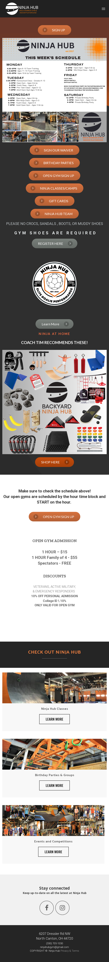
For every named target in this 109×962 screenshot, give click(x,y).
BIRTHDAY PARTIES (54, 162)
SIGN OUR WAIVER (53, 150)
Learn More (55, 323)
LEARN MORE (54, 719)
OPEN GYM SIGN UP (53, 175)
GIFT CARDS (53, 200)
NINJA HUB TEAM (54, 213)
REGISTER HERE (55, 243)
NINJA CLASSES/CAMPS (53, 188)
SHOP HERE (55, 462)
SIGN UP (53, 29)
